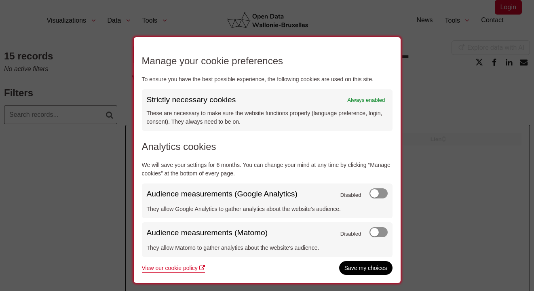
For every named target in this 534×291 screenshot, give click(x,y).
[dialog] (267, 160)
